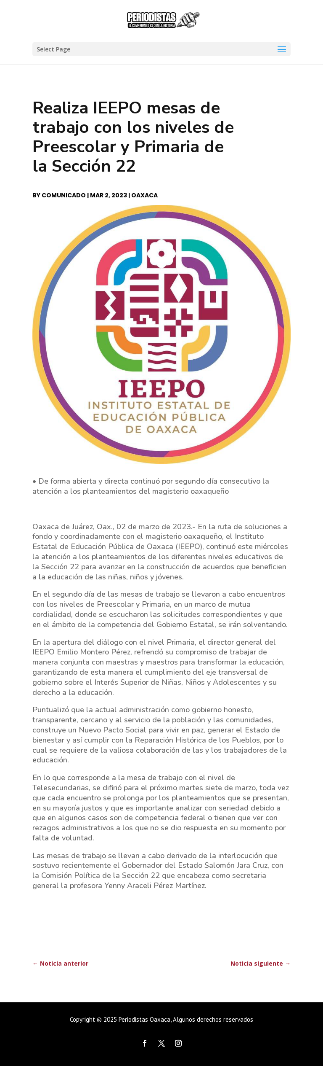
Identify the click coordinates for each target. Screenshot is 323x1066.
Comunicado (64, 195)
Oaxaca (144, 195)
